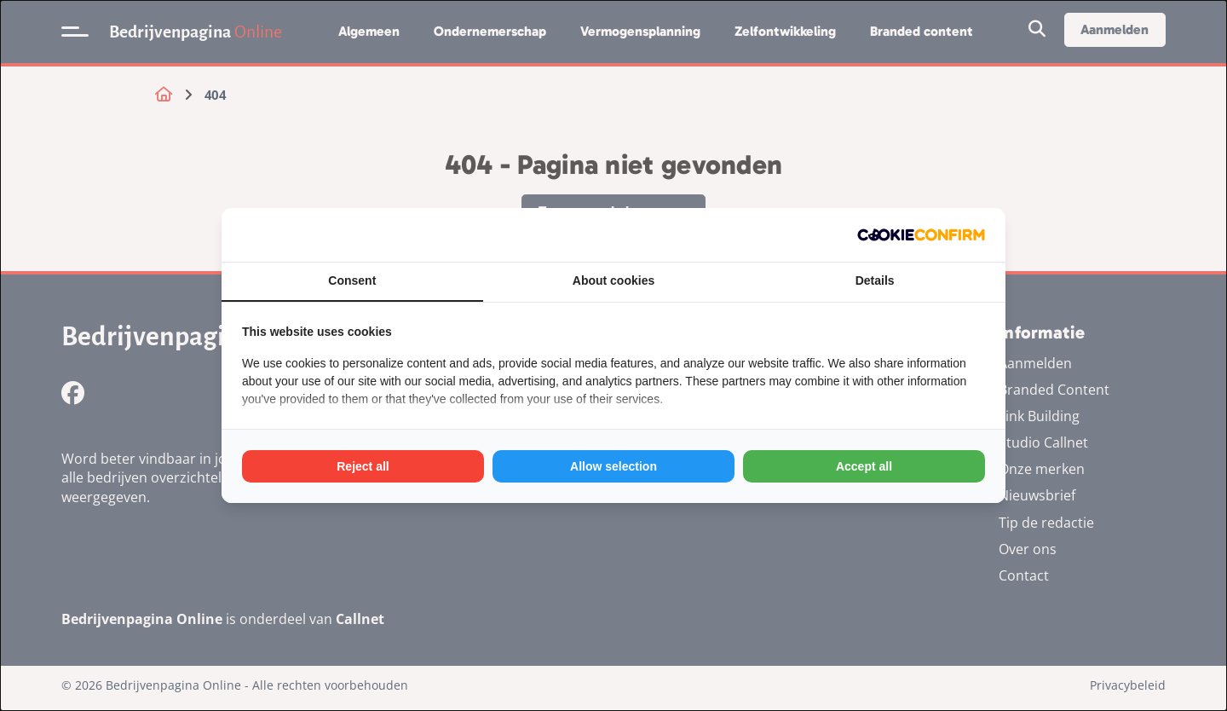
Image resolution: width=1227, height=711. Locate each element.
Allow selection (613, 466)
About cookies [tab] (613, 280)
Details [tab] (875, 280)
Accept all (864, 466)
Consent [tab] (352, 280)
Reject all (363, 466)
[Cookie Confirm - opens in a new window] (921, 234)
